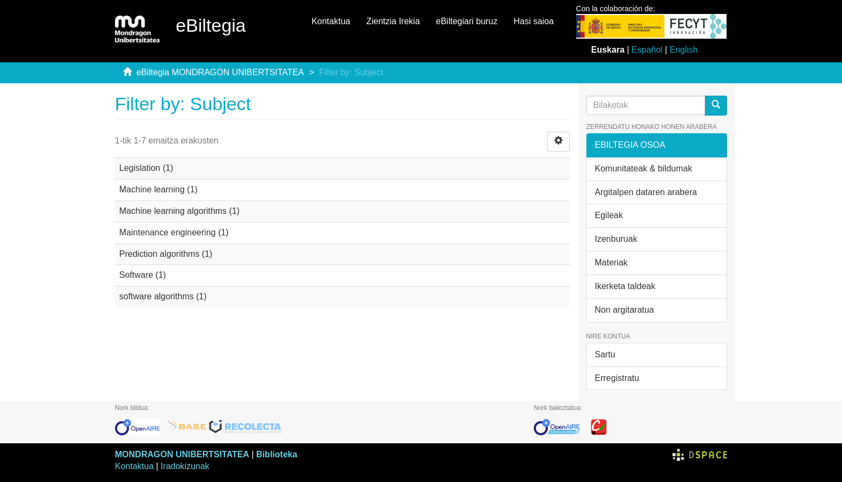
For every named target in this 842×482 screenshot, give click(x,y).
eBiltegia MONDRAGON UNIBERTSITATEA (220, 72)
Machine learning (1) (158, 189)
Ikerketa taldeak (625, 286)
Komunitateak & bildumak (643, 168)
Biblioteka (276, 454)
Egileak (609, 215)
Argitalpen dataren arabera (646, 192)
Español (647, 49)
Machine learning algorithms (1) (179, 210)
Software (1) (142, 274)
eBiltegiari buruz (467, 21)
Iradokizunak (185, 466)
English (684, 49)
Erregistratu (617, 378)
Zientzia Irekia (393, 21)
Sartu (605, 354)
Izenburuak (616, 238)
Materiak (611, 262)
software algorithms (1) (163, 296)
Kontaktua (330, 21)
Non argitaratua (624, 309)
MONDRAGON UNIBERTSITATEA (182, 454)
